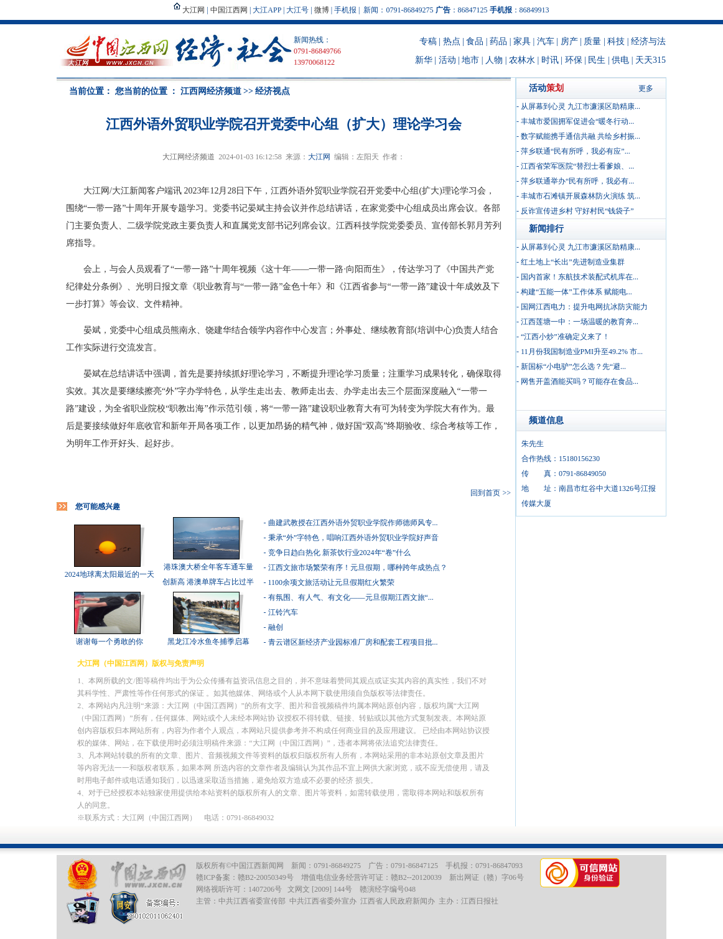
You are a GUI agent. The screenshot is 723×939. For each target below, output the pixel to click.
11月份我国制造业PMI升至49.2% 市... (582, 351)
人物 (494, 60)
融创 (275, 627)
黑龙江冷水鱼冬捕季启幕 (208, 641)
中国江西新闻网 (257, 865)
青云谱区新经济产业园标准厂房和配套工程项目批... (353, 642)
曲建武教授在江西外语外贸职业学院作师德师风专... (353, 522)
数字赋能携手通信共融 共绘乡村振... (580, 136)
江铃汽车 (283, 612)
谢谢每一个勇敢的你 (109, 641)
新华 (423, 60)
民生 (596, 60)
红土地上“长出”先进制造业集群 (573, 262)
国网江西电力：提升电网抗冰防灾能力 (584, 306)
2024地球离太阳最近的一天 (109, 574)
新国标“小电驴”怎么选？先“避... (573, 366)
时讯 (550, 60)
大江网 (319, 156)
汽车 (545, 41)
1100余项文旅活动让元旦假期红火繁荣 (331, 582)
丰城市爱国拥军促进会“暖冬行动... (577, 121)
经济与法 (648, 41)
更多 (645, 88)
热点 (451, 41)
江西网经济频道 (210, 91)
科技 (616, 41)
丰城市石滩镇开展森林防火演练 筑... (580, 196)
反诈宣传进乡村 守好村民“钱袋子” (577, 211)
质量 (592, 41)
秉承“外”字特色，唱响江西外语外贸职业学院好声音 (353, 537)
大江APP (267, 10)
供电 (620, 60)
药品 (498, 41)
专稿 (428, 41)
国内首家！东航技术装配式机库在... (579, 277)
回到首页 (485, 492)
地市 (470, 60)
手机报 (345, 10)
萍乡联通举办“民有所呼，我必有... (577, 181)
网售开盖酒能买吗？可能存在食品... (579, 381)
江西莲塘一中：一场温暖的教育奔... (579, 321)
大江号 (297, 10)
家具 (522, 41)
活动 (447, 60)
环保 (573, 60)
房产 (569, 41)
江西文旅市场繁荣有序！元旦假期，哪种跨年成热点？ (357, 567)
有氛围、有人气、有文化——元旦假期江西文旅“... (351, 597)
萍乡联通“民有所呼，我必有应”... (575, 151)
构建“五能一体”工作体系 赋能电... (576, 291)
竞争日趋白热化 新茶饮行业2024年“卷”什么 (339, 552)
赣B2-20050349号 (266, 877)
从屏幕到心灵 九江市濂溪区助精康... (580, 106)
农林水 (522, 60)
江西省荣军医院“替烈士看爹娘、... (577, 166)
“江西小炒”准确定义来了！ (565, 336)
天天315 (650, 60)
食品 (474, 41)
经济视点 (272, 91)
